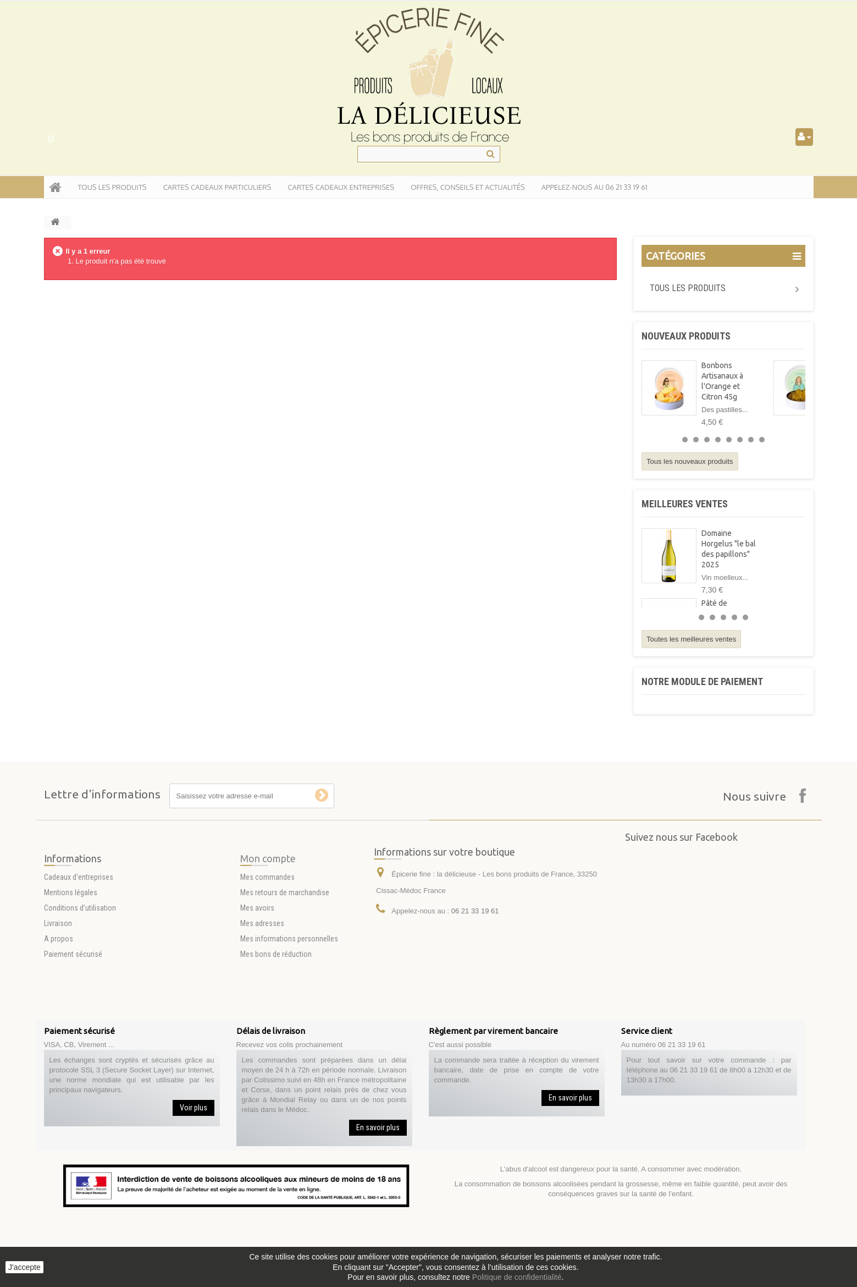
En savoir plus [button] (378, 1127)
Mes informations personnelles (289, 1000)
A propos (58, 1000)
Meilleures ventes (685, 504)
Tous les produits (688, 288)
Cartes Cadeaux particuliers (217, 187)
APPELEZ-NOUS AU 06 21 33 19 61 (594, 187)
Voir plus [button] (193, 1107)
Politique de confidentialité (517, 1277)
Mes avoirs (257, 969)
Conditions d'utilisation (80, 969)
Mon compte (268, 919)
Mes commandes (267, 938)
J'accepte (24, 1267)
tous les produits (112, 187)
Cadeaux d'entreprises (78, 938)
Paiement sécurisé (73, 1015)
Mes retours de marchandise (284, 954)
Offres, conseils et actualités (468, 187)
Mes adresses (262, 985)
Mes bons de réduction (276, 1015)
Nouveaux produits (686, 336)
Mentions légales (70, 954)
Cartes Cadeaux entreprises (340, 187)
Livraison (58, 985)
